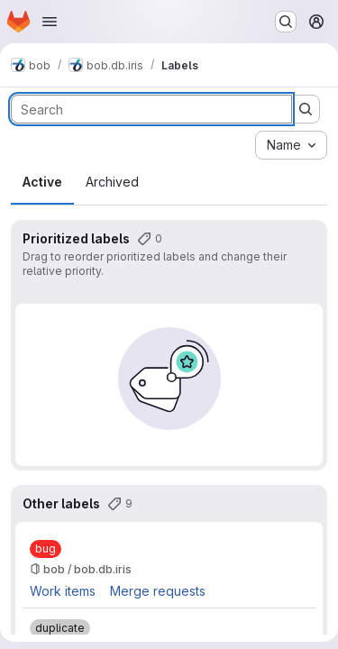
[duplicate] (60, 628)
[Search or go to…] (286, 21)
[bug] (45, 549)
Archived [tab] (112, 181)
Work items (63, 591)
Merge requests (158, 591)
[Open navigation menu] (49, 21)
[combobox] (291, 145)
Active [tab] (42, 181)
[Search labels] (151, 109)
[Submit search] (305, 109)
